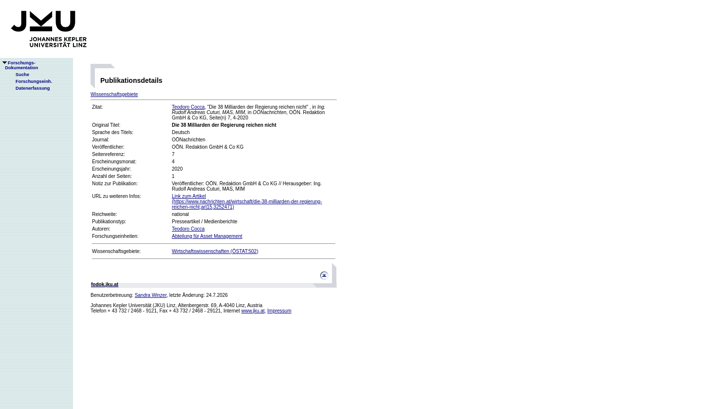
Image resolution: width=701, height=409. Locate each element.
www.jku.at (253, 310)
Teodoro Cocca (188, 107)
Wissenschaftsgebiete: (116, 251)
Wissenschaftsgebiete (114, 94)
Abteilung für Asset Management (207, 236)
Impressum (279, 310)
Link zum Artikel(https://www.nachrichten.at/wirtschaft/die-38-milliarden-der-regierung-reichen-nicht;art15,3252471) (247, 202)
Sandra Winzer (151, 295)
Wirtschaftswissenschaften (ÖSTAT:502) (215, 251)
